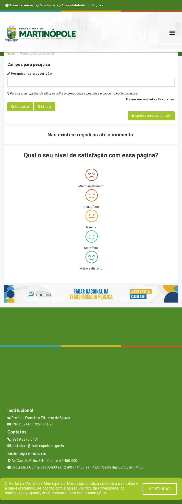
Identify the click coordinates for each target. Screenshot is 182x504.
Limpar (44, 106)
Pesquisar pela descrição (29, 73)
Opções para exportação (151, 115)
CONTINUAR (160, 489)
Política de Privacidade (98, 488)
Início (11, 53)
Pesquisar (20, 106)
